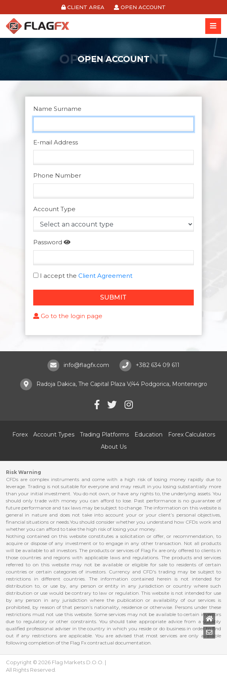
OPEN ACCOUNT (140, 7)
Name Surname (57, 108)
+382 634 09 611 (158, 365)
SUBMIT (113, 297)
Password (47, 242)
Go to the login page (67, 316)
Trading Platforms (104, 434)
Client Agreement (105, 275)
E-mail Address (55, 142)
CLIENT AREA (82, 7)
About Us (114, 446)
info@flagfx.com (86, 365)
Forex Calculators (191, 434)
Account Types (53, 434)
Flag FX (37, 26)
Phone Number (57, 175)
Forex (20, 434)
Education (148, 434)
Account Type (54, 209)
